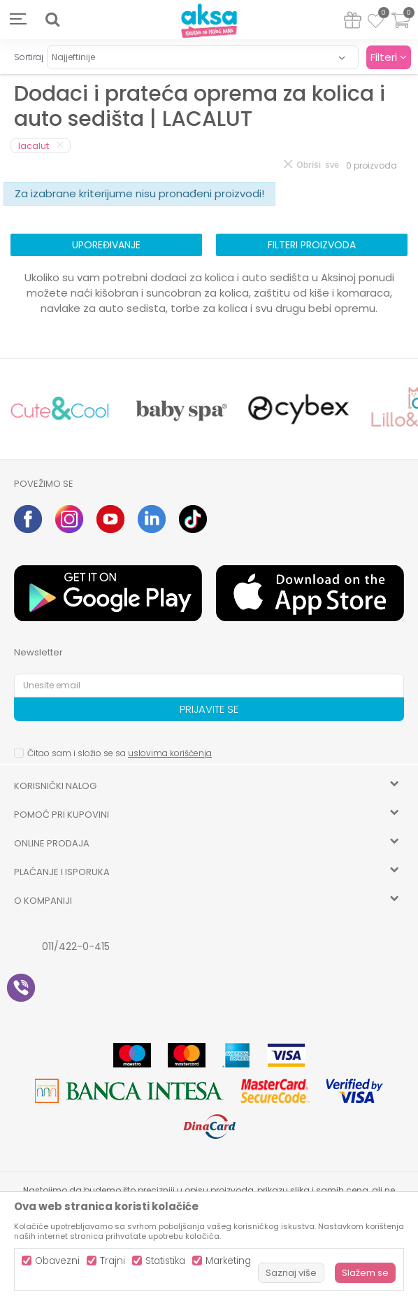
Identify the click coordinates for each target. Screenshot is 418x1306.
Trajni (112, 1261)
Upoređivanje (106, 245)
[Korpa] (400, 29)
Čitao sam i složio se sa (119, 753)
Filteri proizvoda (312, 245)
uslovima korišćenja (170, 753)
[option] (60, 409)
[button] (52, 19)
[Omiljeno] (376, 23)
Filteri (388, 57)
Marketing (228, 1261)
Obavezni (57, 1261)
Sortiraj (28, 57)
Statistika (165, 1261)
